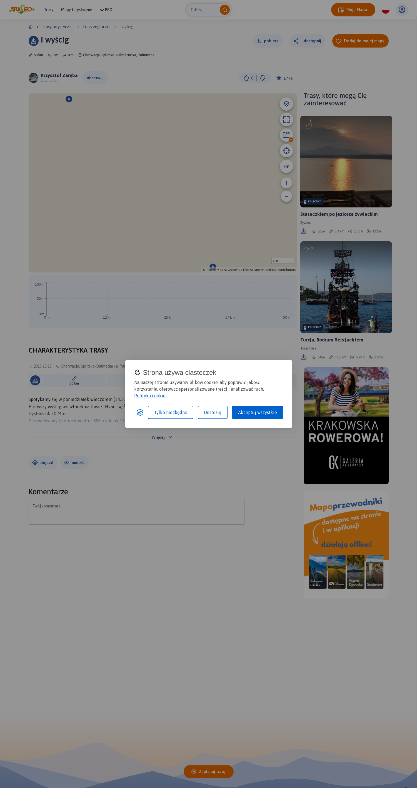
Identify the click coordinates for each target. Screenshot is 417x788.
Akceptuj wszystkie (257, 412)
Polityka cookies (151, 395)
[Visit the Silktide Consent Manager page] (140, 412)
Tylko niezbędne (170, 412)
